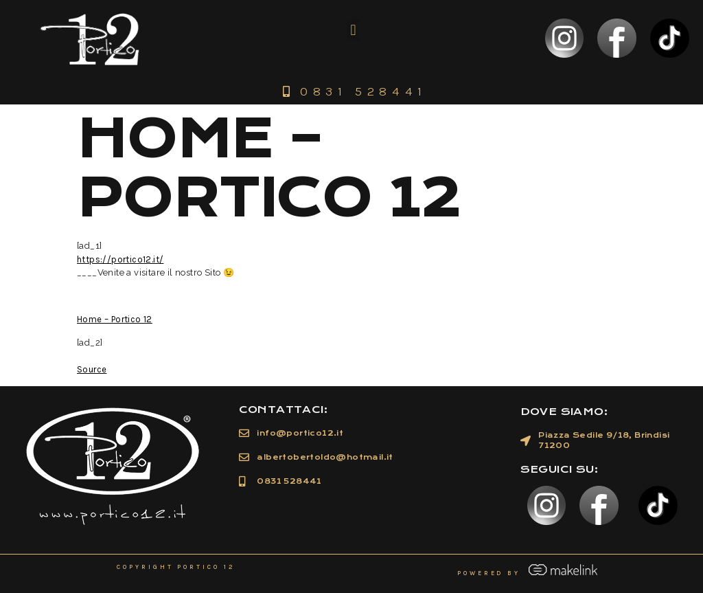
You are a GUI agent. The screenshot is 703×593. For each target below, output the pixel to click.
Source (91, 369)
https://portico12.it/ (120, 259)
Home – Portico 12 (114, 319)
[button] (353, 30)
